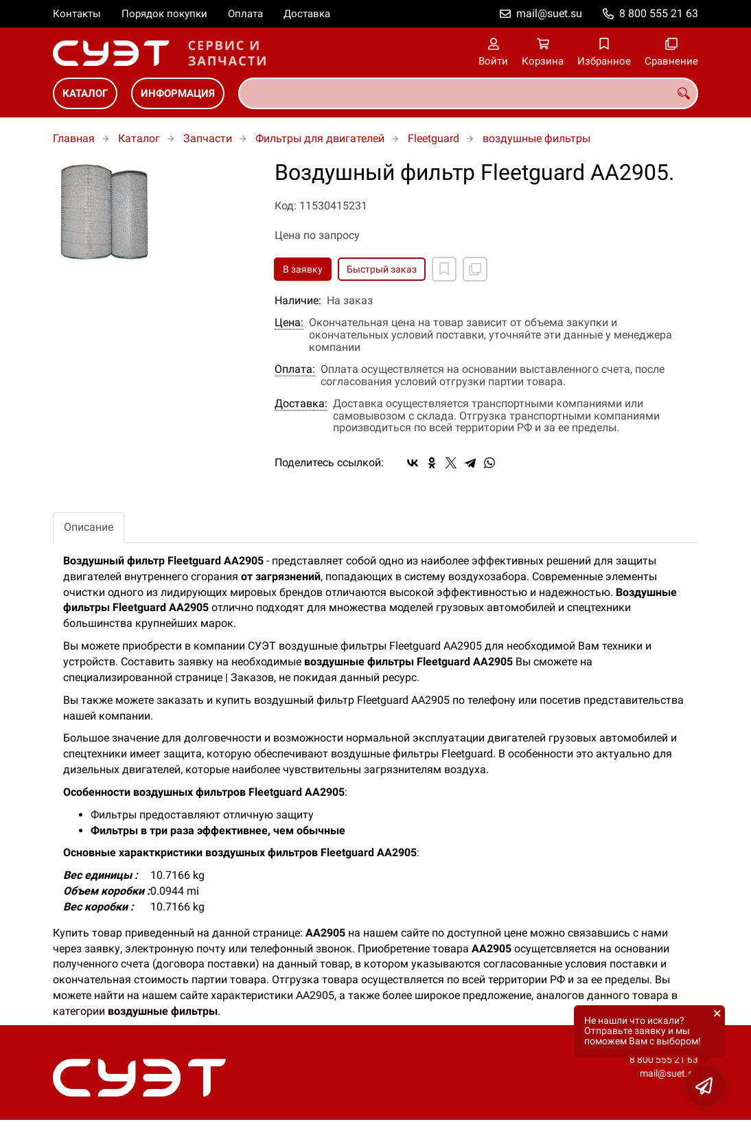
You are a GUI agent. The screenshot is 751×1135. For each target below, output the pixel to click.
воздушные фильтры (536, 138)
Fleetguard (433, 138)
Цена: (289, 323)
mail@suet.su (549, 13)
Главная (74, 138)
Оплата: (295, 369)
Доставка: (301, 404)
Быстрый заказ (382, 269)
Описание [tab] (88, 527)
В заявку (303, 269)
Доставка (307, 14)
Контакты (77, 14)
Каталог (85, 93)
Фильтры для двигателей (319, 138)
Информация (178, 93)
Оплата (245, 14)
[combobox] (468, 93)
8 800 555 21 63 (658, 13)
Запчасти (207, 138)
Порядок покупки (164, 14)
